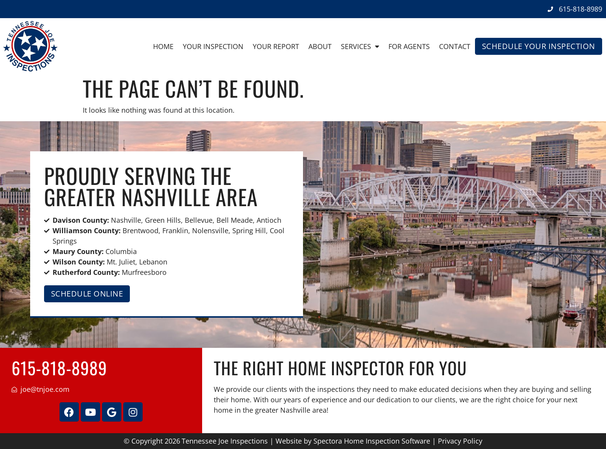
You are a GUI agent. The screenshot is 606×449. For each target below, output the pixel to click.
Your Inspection (213, 46)
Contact (454, 46)
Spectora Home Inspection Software (371, 441)
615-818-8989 (59, 367)
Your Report (276, 46)
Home (163, 46)
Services (360, 46)
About (320, 46)
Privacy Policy (460, 441)
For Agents (409, 46)
